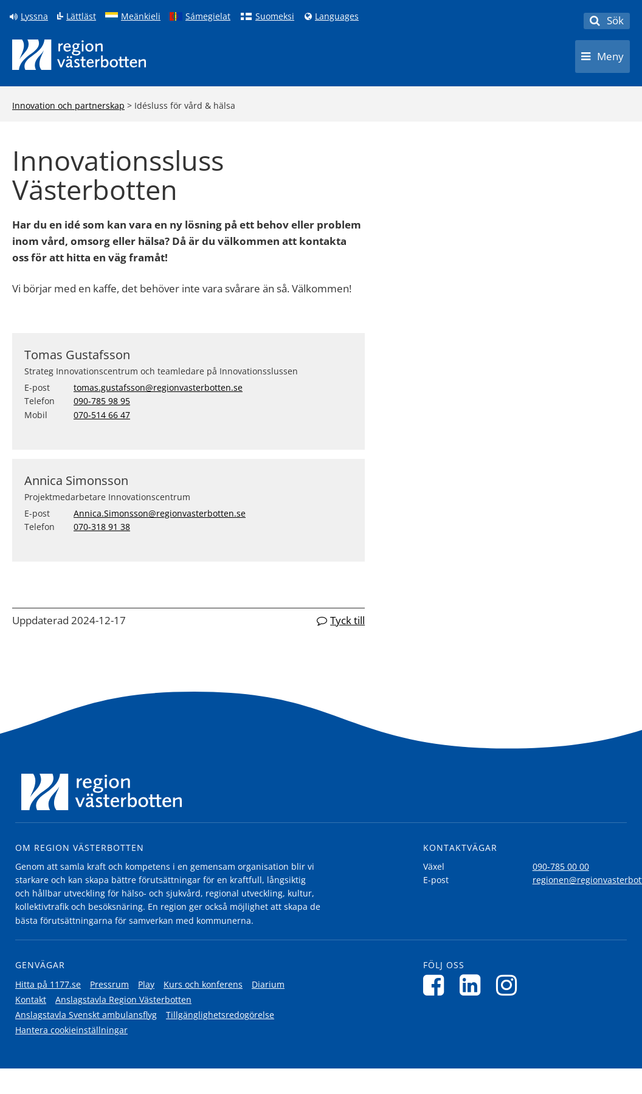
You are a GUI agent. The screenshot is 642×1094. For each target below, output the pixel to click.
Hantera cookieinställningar (71, 1030)
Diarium (268, 984)
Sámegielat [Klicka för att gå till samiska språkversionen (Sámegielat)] (207, 16)
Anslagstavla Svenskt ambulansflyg (86, 1014)
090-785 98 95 (102, 401)
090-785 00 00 (561, 866)
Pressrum (109, 984)
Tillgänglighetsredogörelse (220, 1014)
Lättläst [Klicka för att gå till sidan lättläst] (81, 16)
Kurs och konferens (203, 984)
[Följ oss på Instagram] (509, 985)
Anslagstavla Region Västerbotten (123, 999)
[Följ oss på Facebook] (436, 985)
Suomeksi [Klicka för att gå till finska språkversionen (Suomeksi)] (274, 16)
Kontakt (30, 999)
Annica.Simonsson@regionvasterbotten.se (160, 513)
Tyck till (347, 620)
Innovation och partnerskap (68, 105)
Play (146, 984)
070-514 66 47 (102, 415)
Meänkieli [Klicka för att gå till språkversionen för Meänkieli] (140, 16)
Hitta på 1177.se (48, 984)
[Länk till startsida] (79, 55)
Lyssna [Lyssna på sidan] (34, 16)
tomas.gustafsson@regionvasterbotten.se (158, 387)
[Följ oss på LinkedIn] (473, 985)
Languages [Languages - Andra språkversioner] (337, 16)
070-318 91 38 (102, 526)
